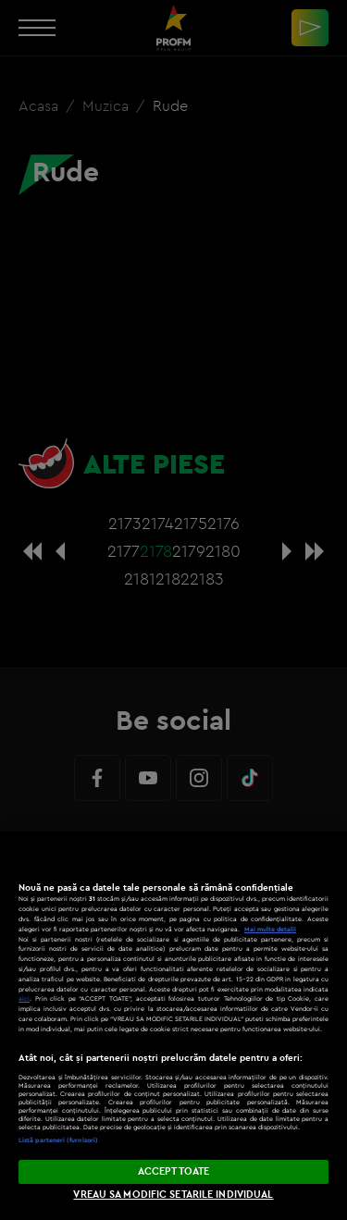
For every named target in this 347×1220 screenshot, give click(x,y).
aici (24, 998)
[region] (173, 1026)
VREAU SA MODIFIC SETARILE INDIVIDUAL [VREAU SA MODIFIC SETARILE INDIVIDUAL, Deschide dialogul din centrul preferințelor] (173, 1194)
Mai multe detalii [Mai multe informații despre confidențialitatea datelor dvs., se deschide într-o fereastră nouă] (270, 929)
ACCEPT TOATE (173, 1171)
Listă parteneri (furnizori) (58, 1140)
